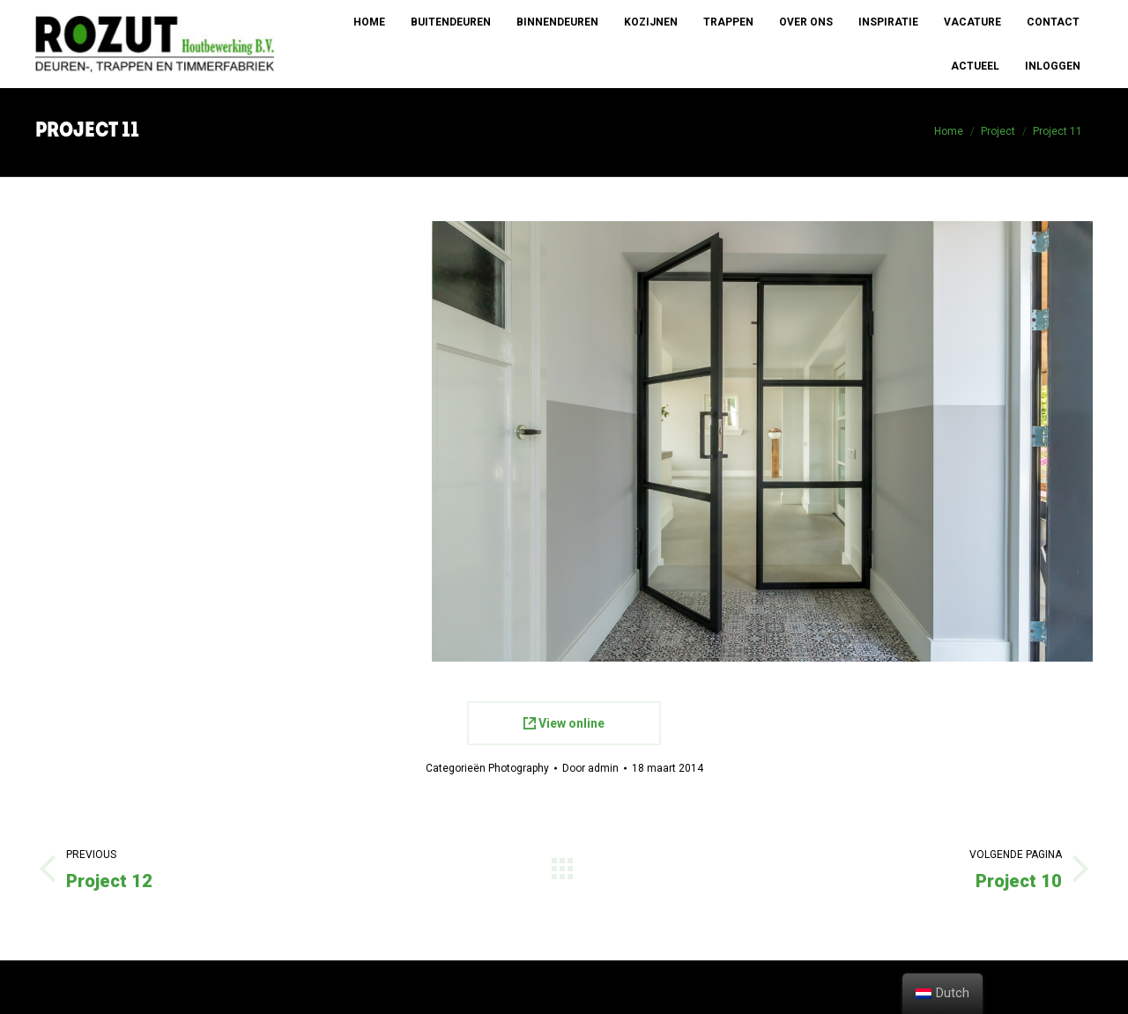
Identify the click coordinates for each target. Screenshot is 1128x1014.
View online (564, 723)
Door (590, 768)
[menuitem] (369, 22)
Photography (518, 768)
